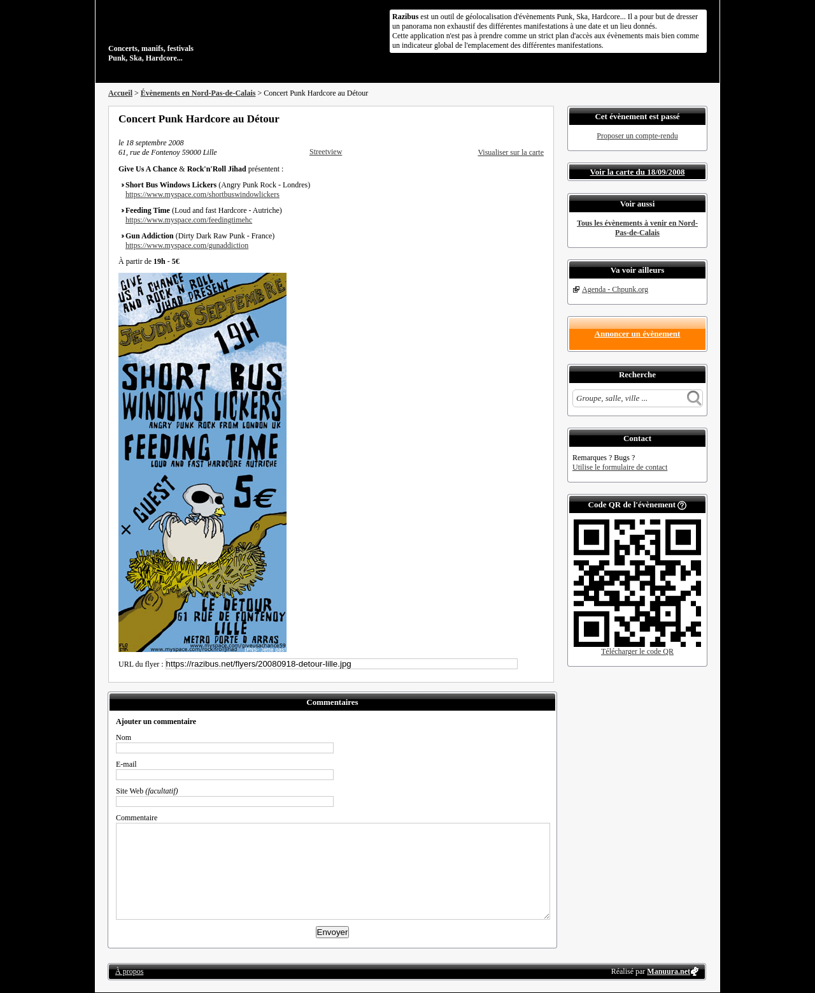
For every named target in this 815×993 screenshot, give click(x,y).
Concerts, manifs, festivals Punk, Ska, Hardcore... (190, 34)
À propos (129, 971)
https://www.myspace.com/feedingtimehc (188, 219)
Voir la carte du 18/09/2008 (637, 172)
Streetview (325, 151)
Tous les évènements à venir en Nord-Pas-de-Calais (637, 228)
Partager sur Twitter (505, 118)
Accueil (120, 93)
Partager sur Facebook (488, 118)
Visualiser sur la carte (511, 152)
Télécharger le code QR (637, 651)
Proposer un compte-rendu (637, 135)
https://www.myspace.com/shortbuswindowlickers (202, 194)
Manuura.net (668, 971)
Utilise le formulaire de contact (619, 467)
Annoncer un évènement (638, 333)
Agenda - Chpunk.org (615, 289)
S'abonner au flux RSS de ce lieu (539, 118)
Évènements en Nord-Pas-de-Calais (198, 93)
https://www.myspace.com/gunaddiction (186, 245)
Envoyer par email (522, 118)
